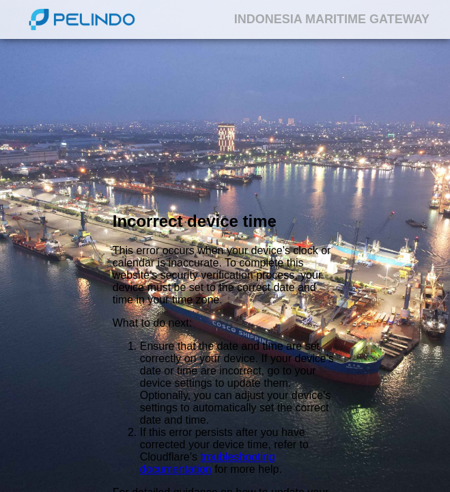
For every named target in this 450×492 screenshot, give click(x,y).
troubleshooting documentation (207, 464)
